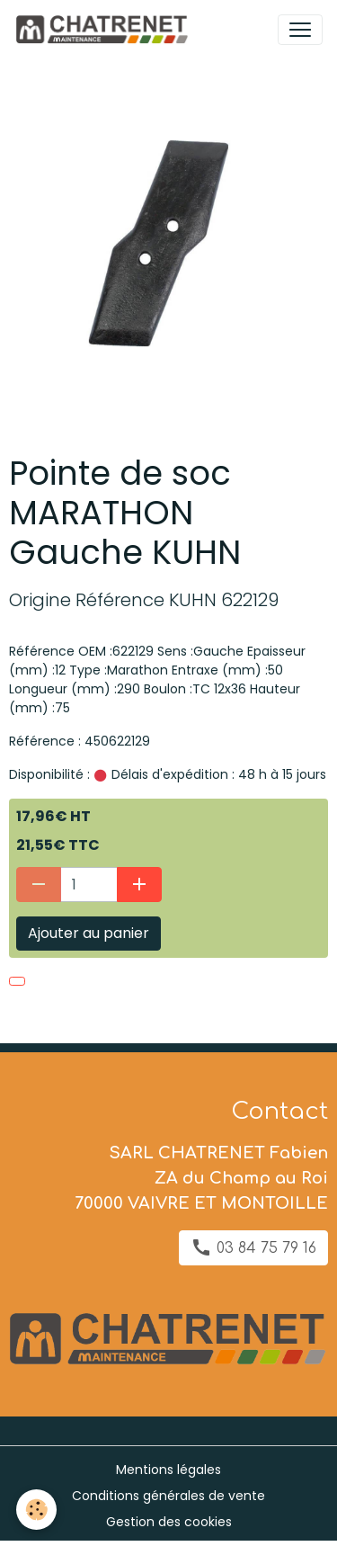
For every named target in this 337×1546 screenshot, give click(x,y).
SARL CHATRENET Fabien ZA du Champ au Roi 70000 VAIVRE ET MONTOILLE (201, 1178)
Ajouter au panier (88, 933)
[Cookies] (36, 1509)
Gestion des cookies (169, 1522)
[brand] (104, 29)
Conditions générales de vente (168, 1496)
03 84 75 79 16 (253, 1247)
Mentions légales (168, 1470)
